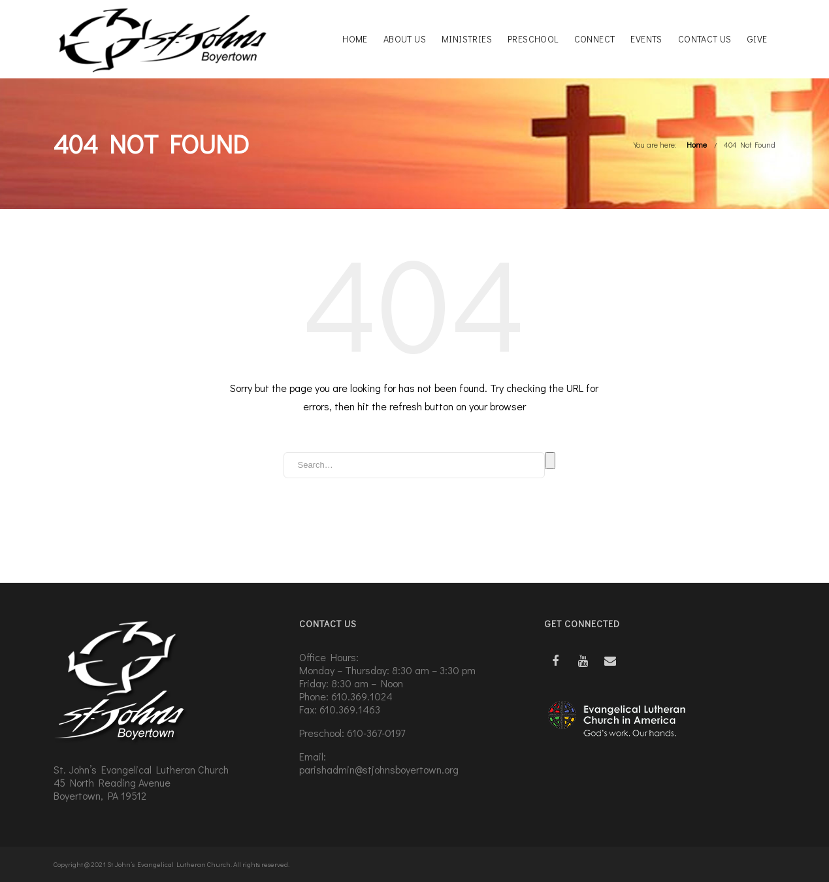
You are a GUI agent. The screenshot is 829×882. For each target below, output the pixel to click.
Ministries (467, 39)
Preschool (533, 39)
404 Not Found (749, 144)
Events (646, 39)
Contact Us (705, 39)
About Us (404, 39)
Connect (594, 39)
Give (757, 39)
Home (355, 39)
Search (550, 460)
